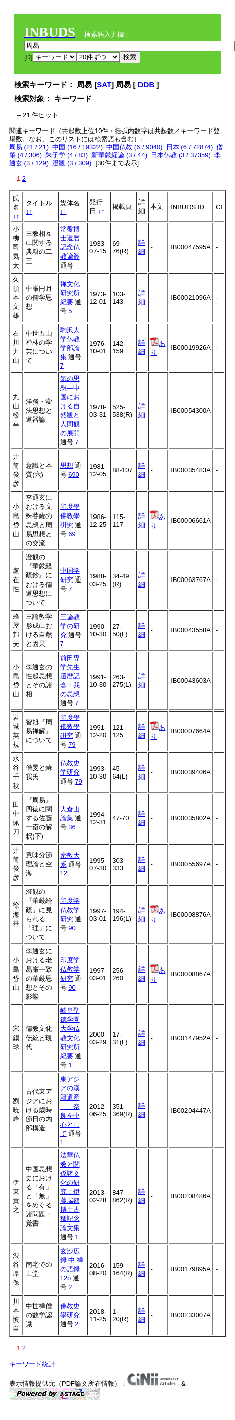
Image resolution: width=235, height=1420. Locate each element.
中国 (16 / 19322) (77, 147)
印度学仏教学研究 (70, 910)
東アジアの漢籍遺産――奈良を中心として (70, 1106)
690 (73, 474)
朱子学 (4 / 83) (66, 155)
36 (71, 827)
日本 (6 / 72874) (189, 147)
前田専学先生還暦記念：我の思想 (70, 676)
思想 (66, 465)
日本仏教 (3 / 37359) (181, 155)
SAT (104, 84)
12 (63, 873)
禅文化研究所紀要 (70, 293)
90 (71, 928)
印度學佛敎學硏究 (70, 516)
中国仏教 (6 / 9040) (134, 147)
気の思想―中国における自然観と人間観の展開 (70, 406)
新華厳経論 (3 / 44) (119, 155)
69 (71, 534)
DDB (147, 84)
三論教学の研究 (70, 626)
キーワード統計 (32, 1364)
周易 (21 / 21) (29, 147)
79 (71, 744)
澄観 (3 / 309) (71, 163)
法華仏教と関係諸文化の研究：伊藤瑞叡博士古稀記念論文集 (70, 1191)
